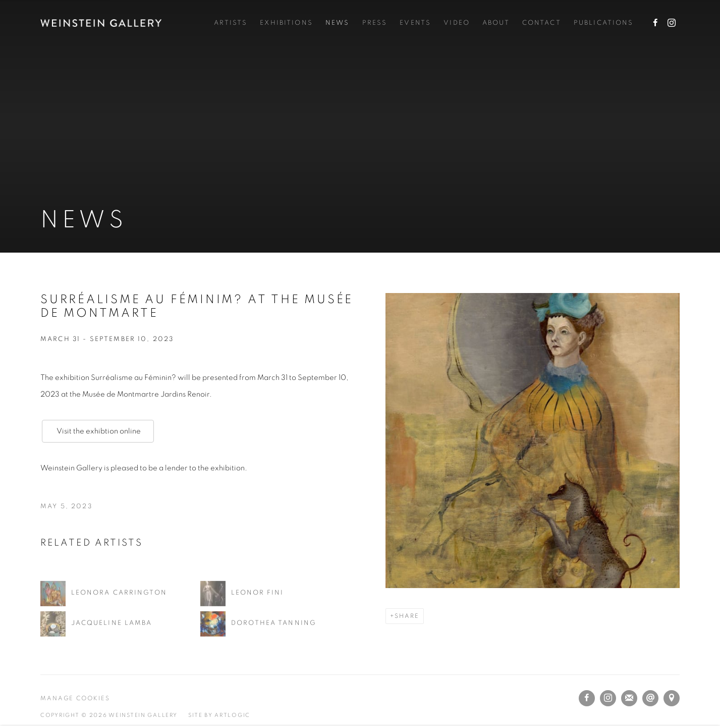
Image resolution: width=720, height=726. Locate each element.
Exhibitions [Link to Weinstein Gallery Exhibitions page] (286, 22)
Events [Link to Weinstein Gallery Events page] (415, 22)
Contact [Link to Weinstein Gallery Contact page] (541, 22)
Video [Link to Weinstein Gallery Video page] (457, 22)
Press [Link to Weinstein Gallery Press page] (374, 22)
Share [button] (407, 616)
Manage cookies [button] (75, 698)
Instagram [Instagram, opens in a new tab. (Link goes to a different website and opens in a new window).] (671, 23)
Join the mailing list (629, 698)
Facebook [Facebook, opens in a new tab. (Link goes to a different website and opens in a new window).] (655, 23)
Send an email (650, 698)
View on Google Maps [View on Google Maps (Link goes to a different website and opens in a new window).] (671, 698)
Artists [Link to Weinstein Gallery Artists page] (230, 22)
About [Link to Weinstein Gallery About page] (496, 22)
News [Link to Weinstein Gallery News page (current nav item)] (337, 22)
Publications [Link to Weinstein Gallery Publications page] (604, 22)
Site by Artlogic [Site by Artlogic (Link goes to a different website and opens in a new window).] (219, 715)
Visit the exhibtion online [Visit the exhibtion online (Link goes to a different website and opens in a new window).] (98, 431)
